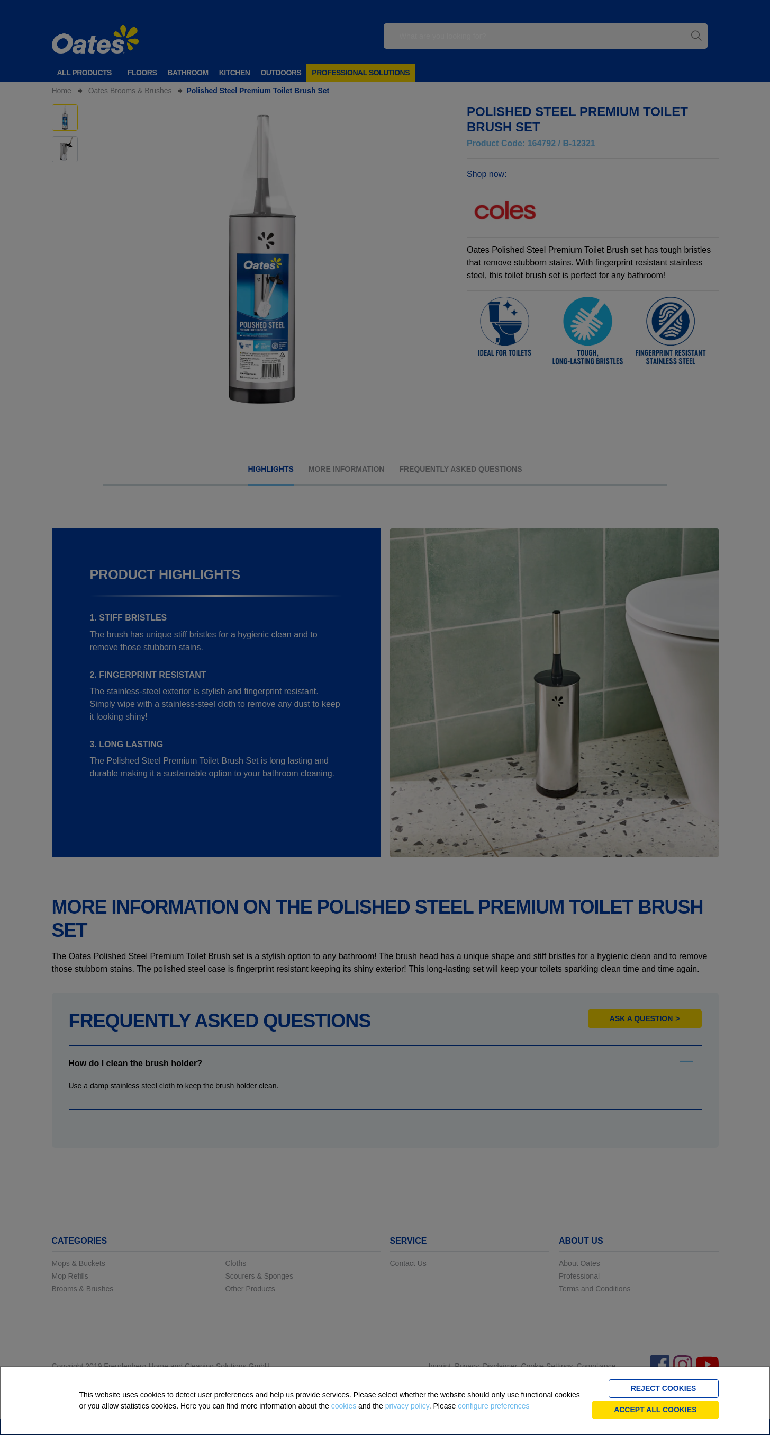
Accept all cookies (655, 1409)
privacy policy (407, 1406)
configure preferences (493, 1406)
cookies (343, 1406)
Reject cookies (663, 1388)
